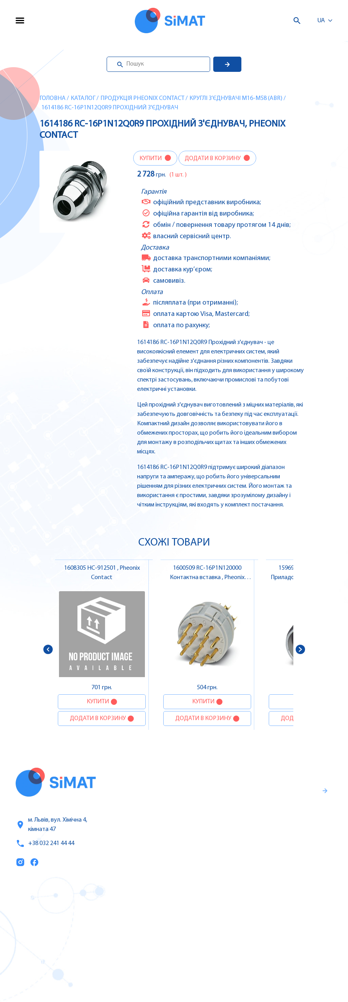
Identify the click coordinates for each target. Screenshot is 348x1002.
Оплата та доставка (46, 946)
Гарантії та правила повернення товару (247, 821)
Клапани (212, 979)
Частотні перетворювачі (235, 913)
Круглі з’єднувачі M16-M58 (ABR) (235, 98)
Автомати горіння (225, 962)
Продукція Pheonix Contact (142, 98)
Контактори (217, 946)
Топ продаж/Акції (43, 963)
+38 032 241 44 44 (45, 843)
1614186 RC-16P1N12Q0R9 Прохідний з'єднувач (109, 108)
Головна (52, 98)
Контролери (217, 897)
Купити (151, 158)
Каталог (83, 98)
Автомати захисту (226, 930)
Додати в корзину (213, 158)
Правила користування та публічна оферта (238, 846)
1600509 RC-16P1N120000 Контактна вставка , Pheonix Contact (207, 577)
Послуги (28, 914)
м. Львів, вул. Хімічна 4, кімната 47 (51, 825)
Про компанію (38, 930)
